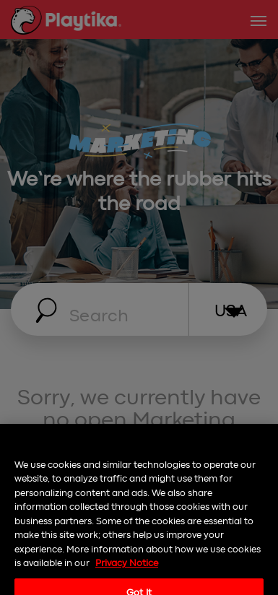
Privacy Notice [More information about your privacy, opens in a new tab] (126, 571)
